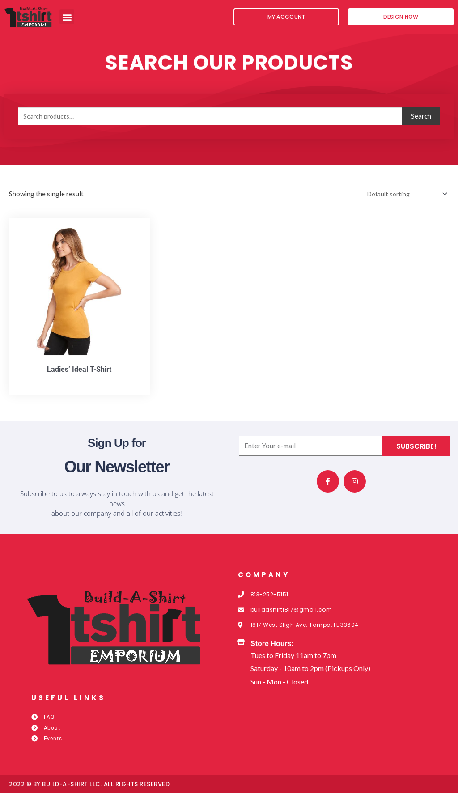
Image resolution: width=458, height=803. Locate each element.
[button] (66, 16)
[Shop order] (402, 202)
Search (421, 124)
